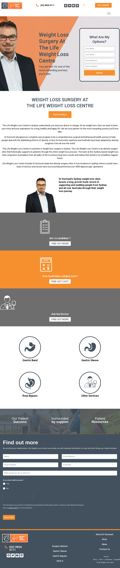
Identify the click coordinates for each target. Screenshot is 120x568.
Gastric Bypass (60, 556)
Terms (101, 559)
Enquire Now (9, 517)
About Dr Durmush (104, 534)
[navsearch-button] (84, 5)
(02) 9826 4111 (47, 5)
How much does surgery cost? (60, 276)
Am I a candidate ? (60, 238)
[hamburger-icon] (108, 13)
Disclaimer (108, 559)
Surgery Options (60, 546)
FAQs (104, 539)
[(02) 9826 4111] (37, 5)
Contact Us (104, 549)
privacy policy (13, 508)
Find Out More (60, 243)
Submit (99, 72)
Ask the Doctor (60, 314)
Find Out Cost (60, 281)
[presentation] (18, 496)
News (104, 544)
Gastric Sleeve (60, 551)
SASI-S (59, 561)
